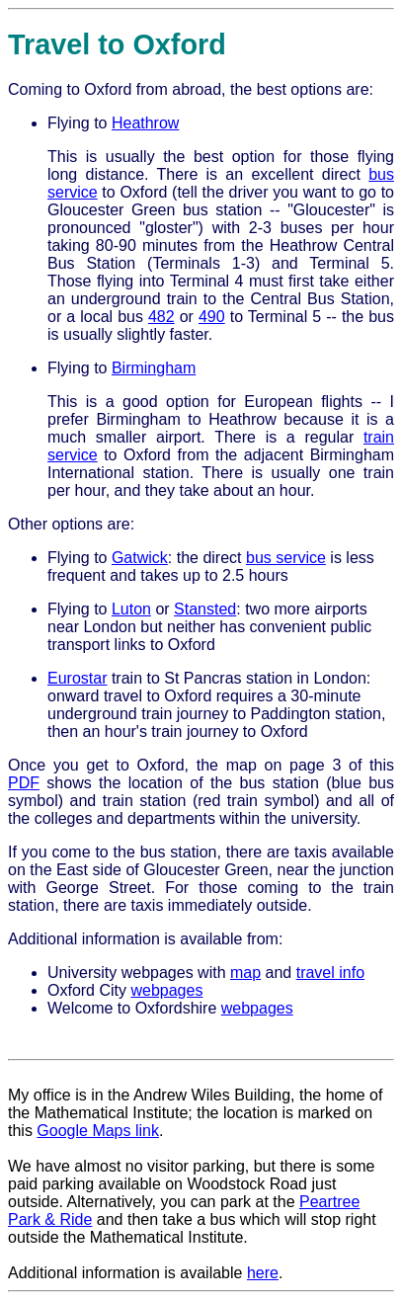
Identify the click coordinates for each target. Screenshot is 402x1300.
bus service (286, 557)
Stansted (205, 609)
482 (161, 316)
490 (212, 316)
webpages (166, 990)
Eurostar (77, 678)
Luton (131, 609)
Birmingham (154, 368)
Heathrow (145, 123)
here (263, 1272)
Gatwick (140, 557)
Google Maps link (98, 1130)
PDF (24, 782)
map (245, 972)
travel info (330, 972)
